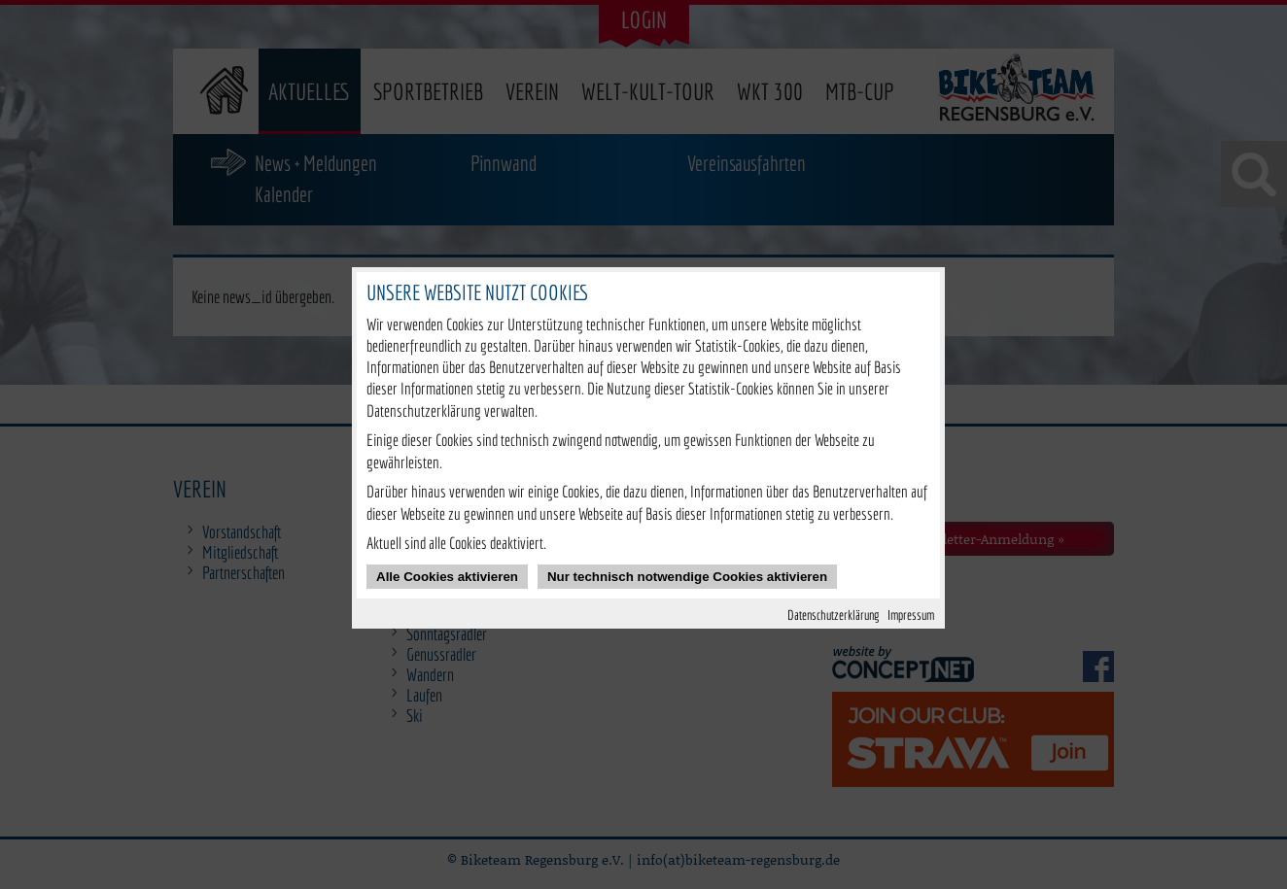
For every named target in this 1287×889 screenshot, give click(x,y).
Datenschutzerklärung (833, 614)
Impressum (910, 614)
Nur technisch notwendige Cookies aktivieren (687, 576)
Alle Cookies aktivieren (447, 576)
